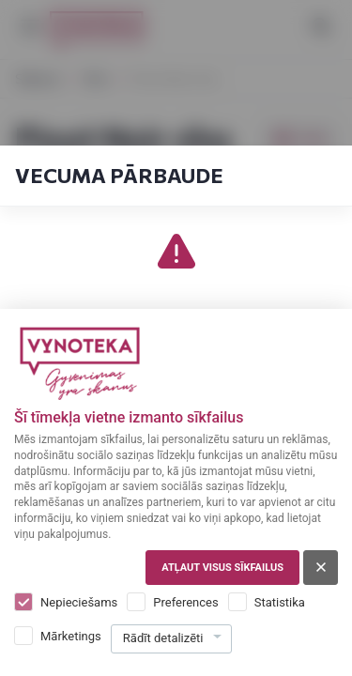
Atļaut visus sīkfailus (222, 567)
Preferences (185, 602)
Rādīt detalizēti (163, 638)
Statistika (279, 602)
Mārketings (70, 636)
